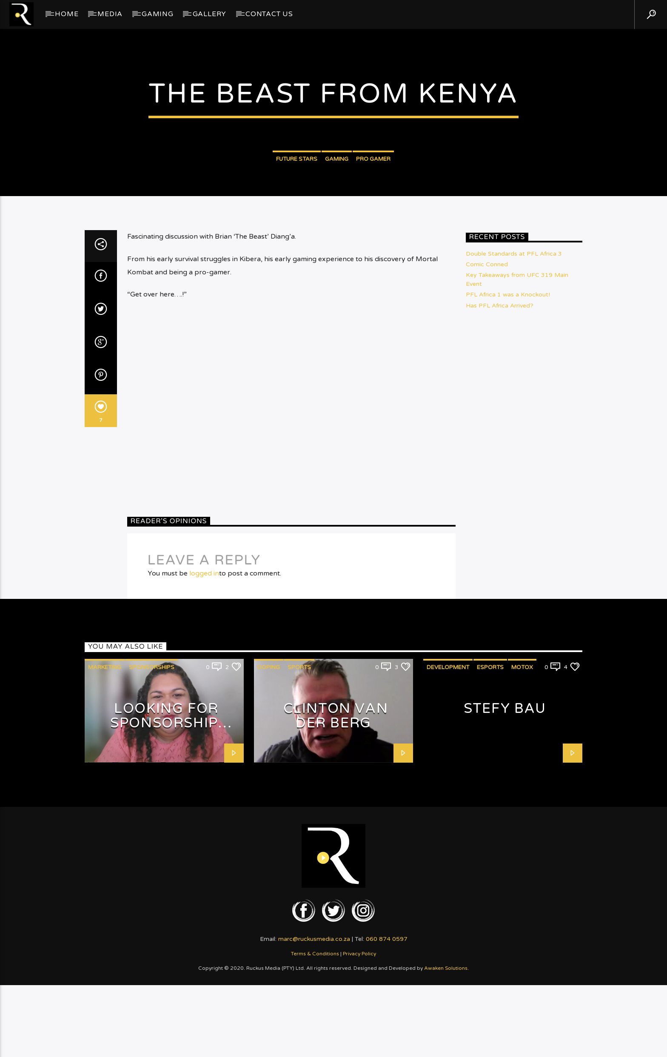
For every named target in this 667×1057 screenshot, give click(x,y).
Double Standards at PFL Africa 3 (514, 458)
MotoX (522, 872)
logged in (204, 778)
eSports (490, 872)
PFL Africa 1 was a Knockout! (508, 499)
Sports (299, 872)
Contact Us (269, 14)
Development (448, 872)
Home (66, 14)
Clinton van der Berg (335, 920)
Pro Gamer (373, 252)
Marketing (104, 872)
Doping (268, 872)
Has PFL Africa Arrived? (499, 510)
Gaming (158, 14)
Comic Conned (487, 469)
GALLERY (210, 14)
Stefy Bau (505, 913)
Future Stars (296, 252)
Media (110, 14)
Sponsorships (151, 872)
